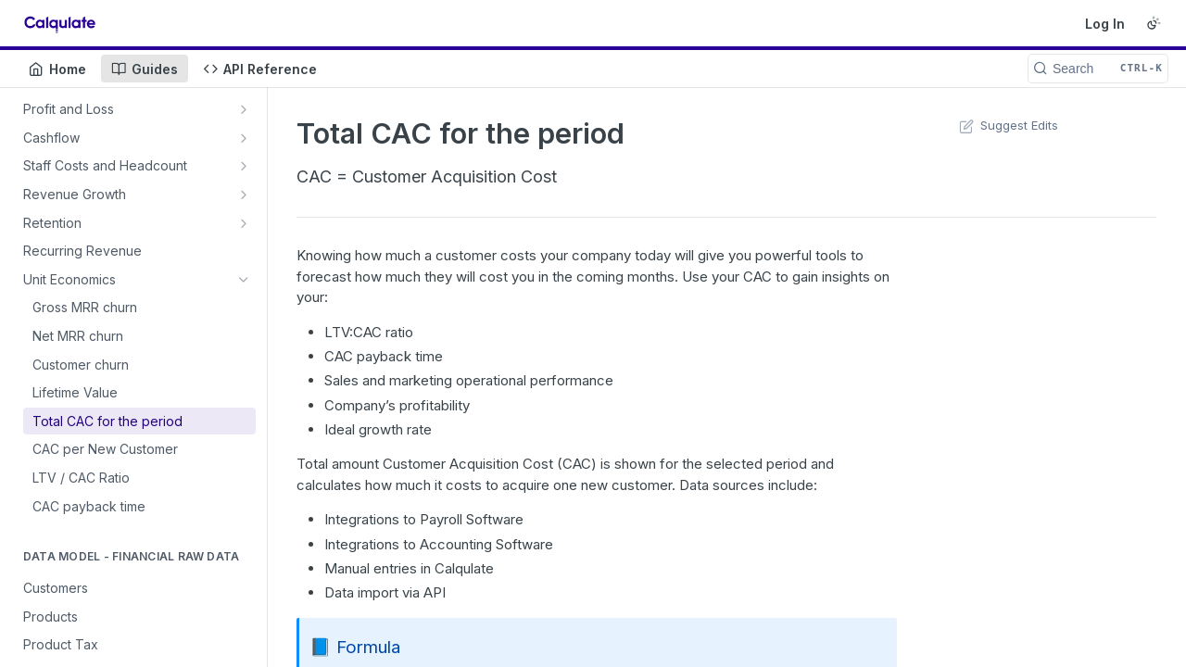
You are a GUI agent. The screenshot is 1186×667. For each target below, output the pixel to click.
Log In (1105, 23)
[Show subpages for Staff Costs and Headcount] (243, 165)
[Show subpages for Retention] (243, 223)
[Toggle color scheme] (1153, 23)
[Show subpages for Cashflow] (243, 138)
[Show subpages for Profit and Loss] (243, 109)
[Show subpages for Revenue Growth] (243, 194)
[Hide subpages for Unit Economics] (243, 279)
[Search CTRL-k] (1097, 68)
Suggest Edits (1006, 125)
